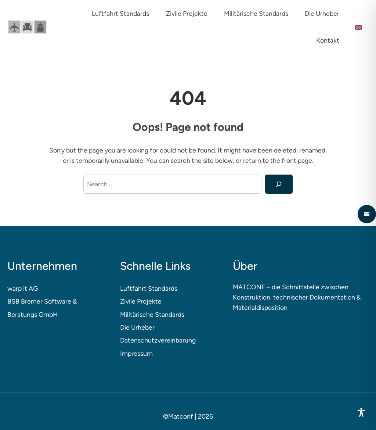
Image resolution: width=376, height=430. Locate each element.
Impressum (136, 353)
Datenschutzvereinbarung (158, 340)
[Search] (279, 184)
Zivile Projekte (141, 301)
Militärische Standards (152, 314)
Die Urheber (137, 327)
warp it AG (22, 288)
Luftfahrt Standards (148, 288)
